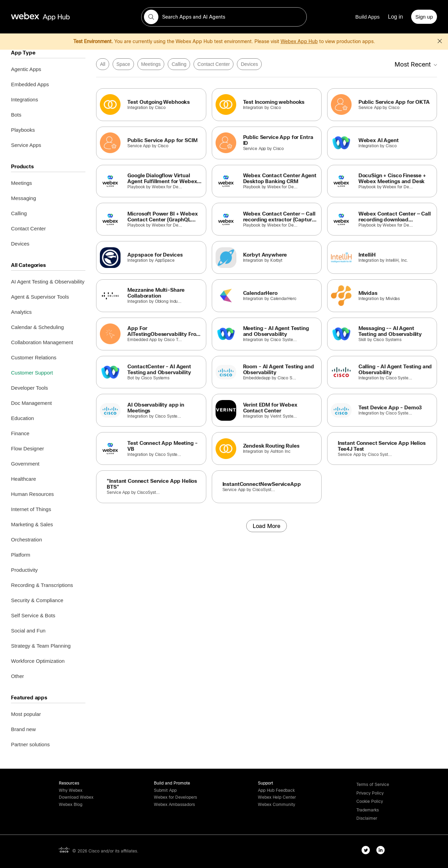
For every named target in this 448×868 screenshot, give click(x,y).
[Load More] (266, 526)
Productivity (24, 570)
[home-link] (53, 16)
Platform (20, 555)
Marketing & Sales (32, 524)
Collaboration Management (42, 342)
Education (22, 418)
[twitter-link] (367, 851)
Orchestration (26, 539)
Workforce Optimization (38, 661)
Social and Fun (28, 630)
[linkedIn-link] (382, 851)
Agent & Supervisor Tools (40, 297)
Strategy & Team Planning (41, 646)
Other (17, 676)
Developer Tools (29, 388)
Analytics (21, 312)
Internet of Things (31, 509)
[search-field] (224, 17)
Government (25, 464)
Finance (20, 433)
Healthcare (23, 479)
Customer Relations (33, 357)
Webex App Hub (299, 41)
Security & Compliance (37, 600)
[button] (151, 17)
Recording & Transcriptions (42, 585)
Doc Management (31, 403)
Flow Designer (27, 448)
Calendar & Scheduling (37, 327)
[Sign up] (424, 17)
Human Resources (32, 494)
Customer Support (32, 373)
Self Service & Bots (33, 615)
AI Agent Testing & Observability (47, 282)
